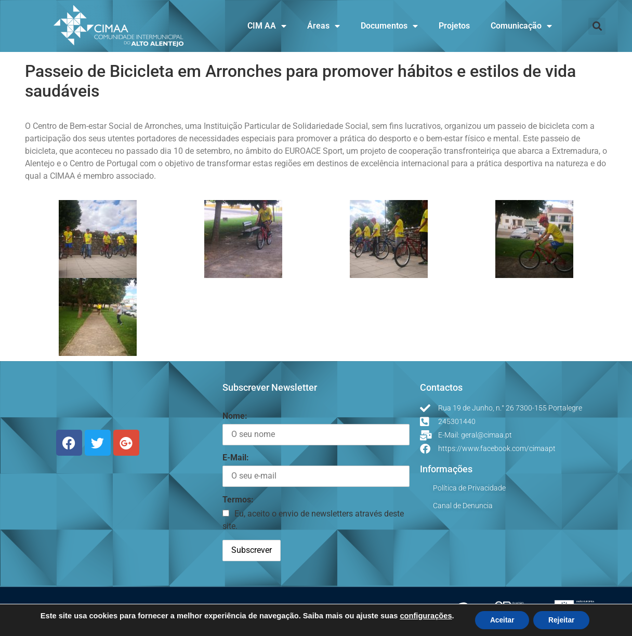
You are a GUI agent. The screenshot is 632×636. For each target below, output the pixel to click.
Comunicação (521, 26)
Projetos (454, 26)
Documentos (389, 26)
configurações (424, 615)
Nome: (234, 416)
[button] (596, 26)
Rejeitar (562, 620)
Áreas (323, 26)
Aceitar (501, 620)
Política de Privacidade (469, 488)
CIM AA (266, 26)
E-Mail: (235, 457)
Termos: (238, 500)
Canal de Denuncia (463, 505)
